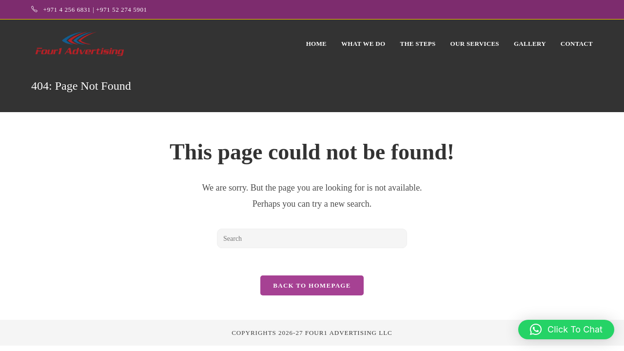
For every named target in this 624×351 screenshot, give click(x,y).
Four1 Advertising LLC (348, 334)
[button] (566, 329)
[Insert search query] (312, 238)
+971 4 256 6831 (67, 9)
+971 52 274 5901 (121, 9)
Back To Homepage (312, 287)
